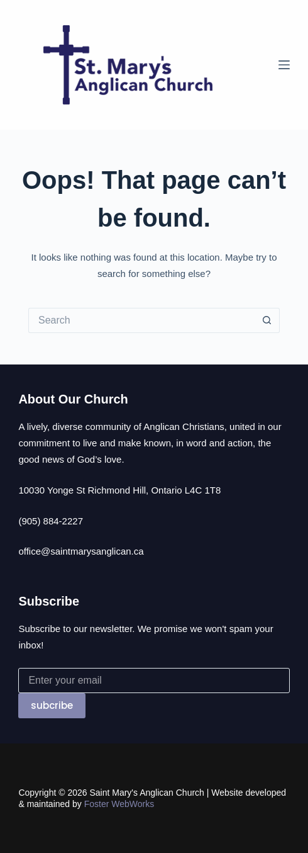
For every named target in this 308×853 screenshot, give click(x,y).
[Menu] (284, 65)
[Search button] (267, 320)
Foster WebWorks (119, 804)
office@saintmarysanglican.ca (80, 551)
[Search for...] (141, 320)
